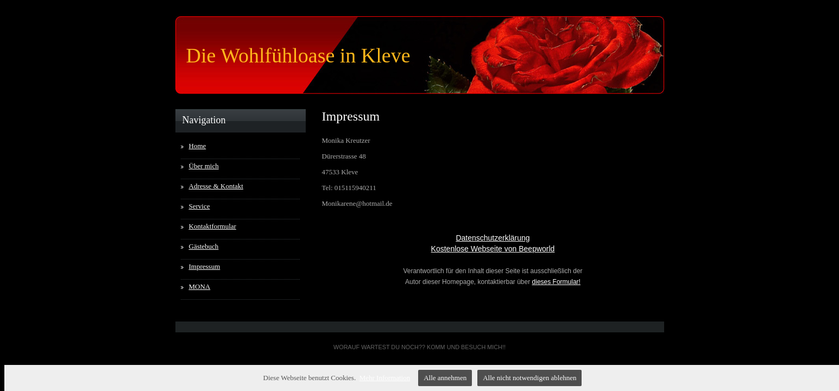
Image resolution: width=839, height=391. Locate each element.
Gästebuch (204, 246)
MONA (200, 286)
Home (197, 146)
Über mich (204, 166)
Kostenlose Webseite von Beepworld (493, 248)
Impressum (204, 266)
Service (199, 206)
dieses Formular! (556, 282)
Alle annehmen (445, 378)
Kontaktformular (212, 226)
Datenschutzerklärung (492, 238)
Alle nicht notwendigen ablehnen (529, 378)
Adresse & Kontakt (216, 186)
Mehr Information (385, 378)
